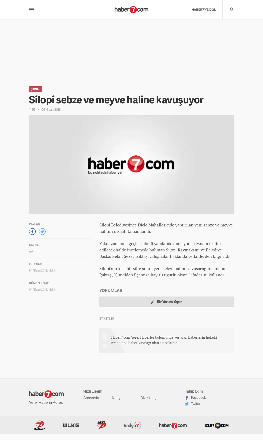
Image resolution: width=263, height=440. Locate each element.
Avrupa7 (101, 425)
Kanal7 (39, 425)
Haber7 (173, 425)
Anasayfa (91, 398)
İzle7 (217, 425)
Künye (117, 398)
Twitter (193, 404)
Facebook (195, 398)
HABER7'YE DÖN (204, 9)
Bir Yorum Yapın (166, 301)
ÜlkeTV (71, 425)
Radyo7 (132, 425)
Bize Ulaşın (150, 398)
